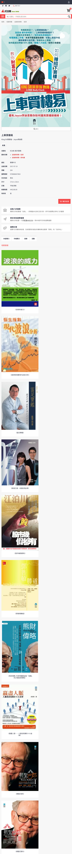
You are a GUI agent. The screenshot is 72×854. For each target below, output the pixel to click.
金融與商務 (18, 22)
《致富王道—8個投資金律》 (20, 488)
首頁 (2, 22)
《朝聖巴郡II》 (20, 851)
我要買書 (9, 22)
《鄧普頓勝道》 (20, 613)
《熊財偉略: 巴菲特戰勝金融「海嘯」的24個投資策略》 (20, 677)
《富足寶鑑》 (20, 432)
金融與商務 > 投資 (17, 155)
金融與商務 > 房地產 (18, 158)
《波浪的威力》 (20, 309)
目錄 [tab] (25, 238)
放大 (36, 129)
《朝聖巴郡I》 (20, 794)
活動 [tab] (33, 238)
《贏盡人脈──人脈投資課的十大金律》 (20, 734)
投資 (25, 22)
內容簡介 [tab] (6, 238)
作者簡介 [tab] (17, 238)
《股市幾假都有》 (20, 553)
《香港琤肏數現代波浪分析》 (20, 375)
